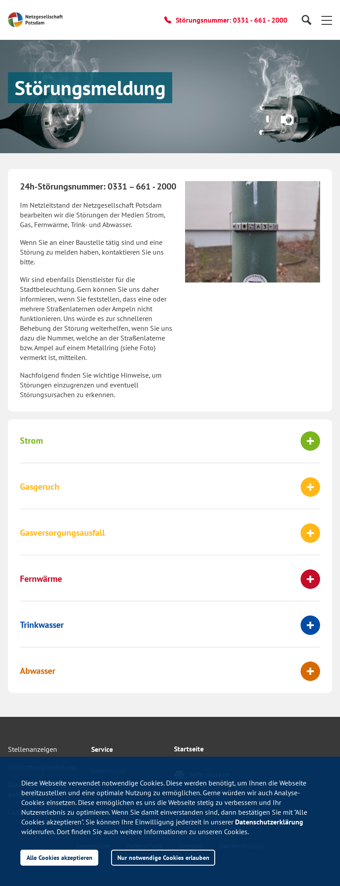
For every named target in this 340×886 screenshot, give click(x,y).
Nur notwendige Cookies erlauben (163, 857)
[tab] (170, 441)
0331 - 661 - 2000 (260, 19)
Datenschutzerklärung (269, 821)
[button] (326, 20)
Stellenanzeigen (32, 749)
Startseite (189, 748)
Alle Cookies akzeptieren (60, 857)
